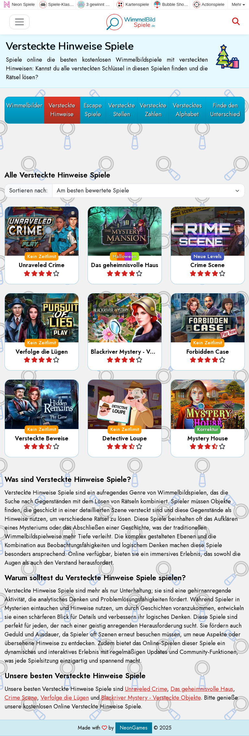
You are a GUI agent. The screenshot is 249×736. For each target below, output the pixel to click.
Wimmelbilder (24, 105)
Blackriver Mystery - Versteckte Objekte (151, 697)
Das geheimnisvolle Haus (202, 689)
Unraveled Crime (146, 689)
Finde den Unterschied (225, 109)
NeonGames (134, 727)
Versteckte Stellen (121, 109)
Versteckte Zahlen (153, 109)
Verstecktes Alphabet (187, 109)
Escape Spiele (93, 109)
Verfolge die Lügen (65, 697)
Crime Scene (21, 697)
